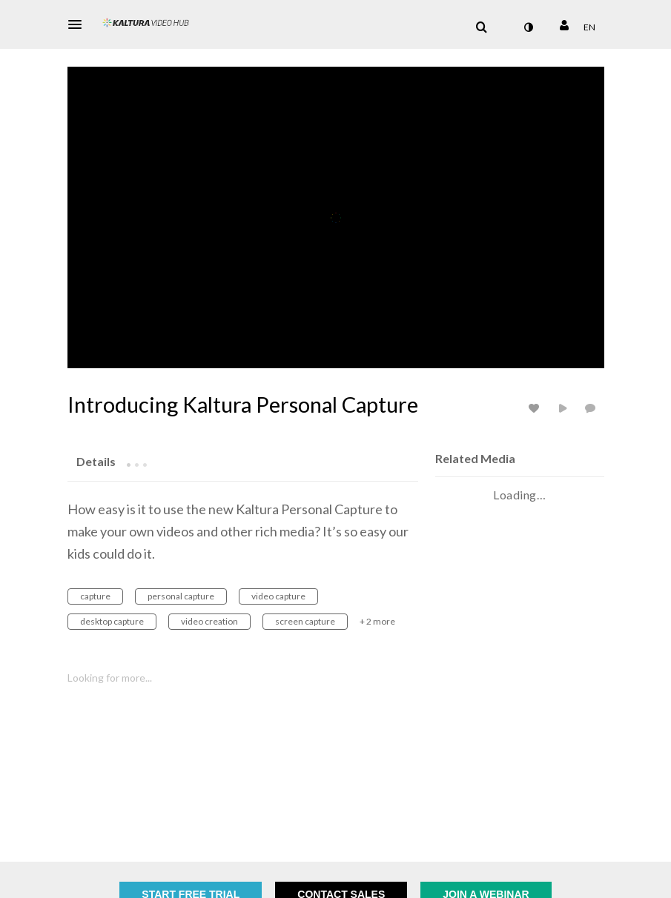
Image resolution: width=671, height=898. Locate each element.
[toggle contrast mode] (528, 27)
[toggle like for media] (536, 408)
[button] (79, 24)
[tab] (96, 461)
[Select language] (589, 27)
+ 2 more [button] (377, 621)
